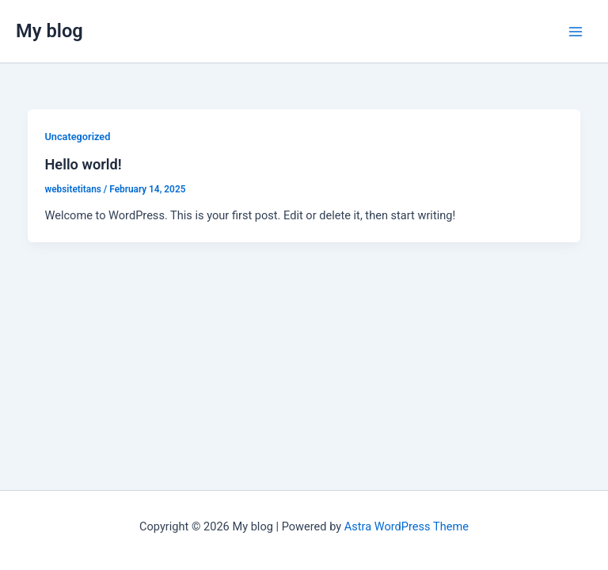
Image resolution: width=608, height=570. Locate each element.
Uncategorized (77, 136)
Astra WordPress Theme (406, 526)
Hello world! (82, 164)
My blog (49, 31)
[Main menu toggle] (575, 31)
